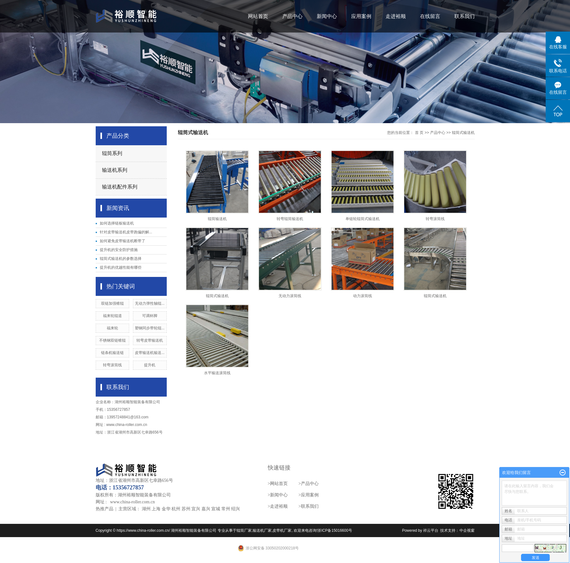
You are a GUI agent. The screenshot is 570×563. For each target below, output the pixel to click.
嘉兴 (205, 508)
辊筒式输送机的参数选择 (120, 258)
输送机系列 (114, 170)
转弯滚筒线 (112, 365)
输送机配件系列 (119, 186)
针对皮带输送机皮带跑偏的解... (126, 232)
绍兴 (235, 508)
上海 (156, 508)
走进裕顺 (396, 16)
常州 (225, 508)
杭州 (175, 508)
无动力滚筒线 (290, 296)
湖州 (146, 508)
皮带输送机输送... (150, 352)
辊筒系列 (112, 153)
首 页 (419, 132)
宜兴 (195, 508)
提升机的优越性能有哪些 (120, 267)
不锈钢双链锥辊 (112, 340)
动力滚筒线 (362, 296)
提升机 (149, 365)
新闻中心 (327, 16)
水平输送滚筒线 (217, 373)
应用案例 (361, 16)
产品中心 (292, 16)
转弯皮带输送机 (149, 340)
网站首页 (258, 16)
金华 (166, 508)
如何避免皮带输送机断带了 (122, 241)
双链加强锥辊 (112, 303)
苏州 (186, 508)
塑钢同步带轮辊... (150, 328)
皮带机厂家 (282, 530)
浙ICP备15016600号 (334, 530)
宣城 (215, 508)
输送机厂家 (262, 530)
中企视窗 (467, 530)
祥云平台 (430, 530)
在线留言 (430, 16)
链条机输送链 (112, 352)
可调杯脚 (149, 316)
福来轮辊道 (112, 316)
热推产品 (104, 508)
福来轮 (112, 328)
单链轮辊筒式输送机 (362, 219)
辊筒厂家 (244, 530)
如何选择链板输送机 (117, 223)
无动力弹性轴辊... (150, 303)
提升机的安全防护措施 (119, 250)
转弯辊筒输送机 (290, 219)
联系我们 (464, 16)
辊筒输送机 (217, 219)
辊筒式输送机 (463, 132)
